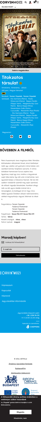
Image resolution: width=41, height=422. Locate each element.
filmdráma (6, 88)
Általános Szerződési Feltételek (20, 364)
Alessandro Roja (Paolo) (30, 111)
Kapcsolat (6, 290)
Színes (10, 217)
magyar (17, 222)
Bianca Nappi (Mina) (25, 106)
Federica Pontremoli (19, 207)
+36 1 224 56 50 (32, 315)
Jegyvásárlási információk (14, 301)
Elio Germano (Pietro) (19, 99)
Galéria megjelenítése (20, 70)
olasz (18, 219)
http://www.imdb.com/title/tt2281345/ (4, 93)
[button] (31, 2)
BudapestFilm (20, 368)
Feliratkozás (20, 255)
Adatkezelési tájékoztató (20, 373)
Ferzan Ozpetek (16, 96)
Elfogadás (20, 412)
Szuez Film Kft (17, 214)
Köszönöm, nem (20, 418)
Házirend (6, 296)
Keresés (26, 2)
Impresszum (7, 285)
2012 (24, 88)
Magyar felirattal (16, 90)
